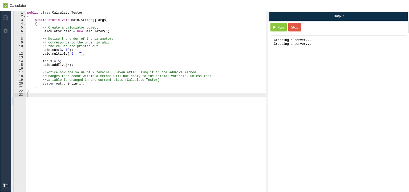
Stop (294, 27)
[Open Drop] (6, 185)
